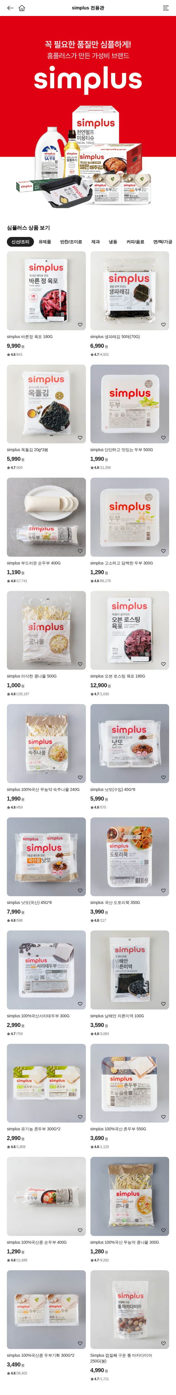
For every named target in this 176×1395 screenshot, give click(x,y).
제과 (95, 241)
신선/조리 (20, 241)
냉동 (113, 241)
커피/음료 (135, 241)
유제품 (45, 241)
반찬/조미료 (71, 241)
